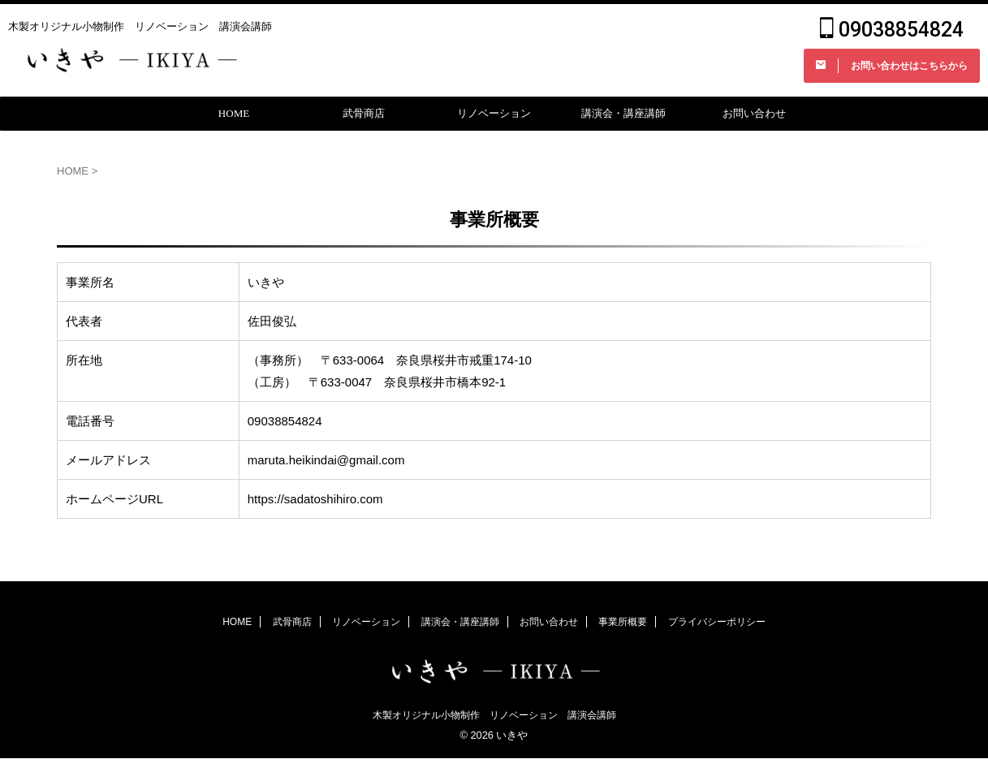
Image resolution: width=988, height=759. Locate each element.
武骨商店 (364, 120)
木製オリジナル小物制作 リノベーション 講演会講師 (494, 716)
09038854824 (892, 33)
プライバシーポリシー (717, 622)
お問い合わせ (754, 120)
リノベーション (494, 120)
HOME (233, 120)
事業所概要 (622, 622)
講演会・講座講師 (623, 120)
